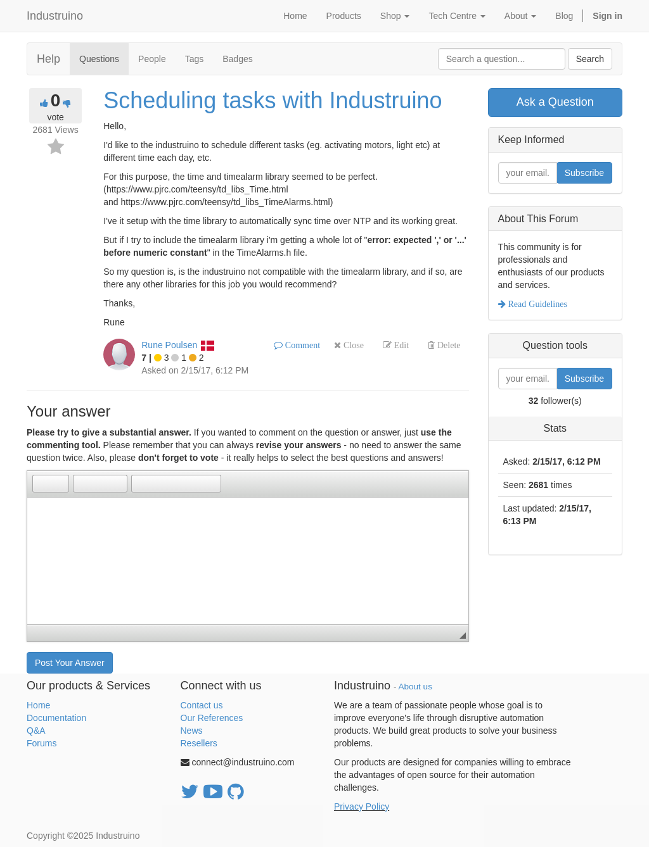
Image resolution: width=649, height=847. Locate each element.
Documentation (56, 718)
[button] (42, 483)
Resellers (199, 743)
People (152, 59)
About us (415, 686)
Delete (448, 345)
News (192, 730)
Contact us (202, 705)
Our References (212, 718)
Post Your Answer (70, 663)
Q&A (36, 730)
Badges (237, 59)
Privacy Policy (361, 806)
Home (38, 705)
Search (590, 59)
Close (352, 345)
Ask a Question (555, 102)
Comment (301, 345)
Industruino (55, 15)
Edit (400, 345)
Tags (194, 59)
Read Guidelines (536, 303)
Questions (99, 59)
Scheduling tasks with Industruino (272, 100)
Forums (41, 743)
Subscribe (584, 173)
